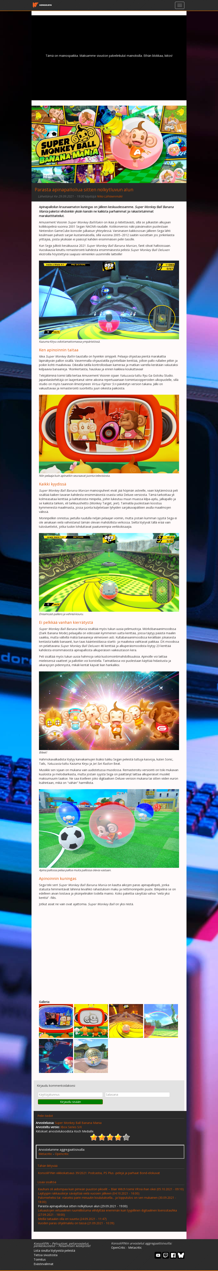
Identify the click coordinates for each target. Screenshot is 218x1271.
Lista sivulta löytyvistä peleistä (54, 1250)
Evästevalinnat (43, 1264)
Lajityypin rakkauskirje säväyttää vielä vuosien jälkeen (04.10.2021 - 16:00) (88, 1193)
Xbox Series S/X (71, 1127)
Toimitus (40, 1259)
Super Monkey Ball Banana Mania (78, 1123)
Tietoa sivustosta (45, 1255)
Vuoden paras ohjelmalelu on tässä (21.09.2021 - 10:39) (76, 1223)
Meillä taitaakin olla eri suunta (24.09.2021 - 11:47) (72, 1219)
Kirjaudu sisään (70, 1102)
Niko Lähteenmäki (109, 196)
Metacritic (45, 1154)
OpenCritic (118, 1247)
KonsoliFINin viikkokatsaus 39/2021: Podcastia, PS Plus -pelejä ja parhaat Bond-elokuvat (99, 1173)
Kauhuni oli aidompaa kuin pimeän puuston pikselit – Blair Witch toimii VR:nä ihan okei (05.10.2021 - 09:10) (111, 1189)
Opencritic (62, 1154)
